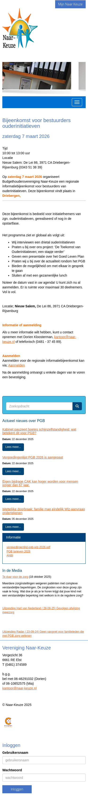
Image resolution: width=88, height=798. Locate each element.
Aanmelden (16, 365)
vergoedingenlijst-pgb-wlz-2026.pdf (28, 547)
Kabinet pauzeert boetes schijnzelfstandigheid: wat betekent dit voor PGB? (39, 431)
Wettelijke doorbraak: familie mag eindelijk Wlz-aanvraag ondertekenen (43, 511)
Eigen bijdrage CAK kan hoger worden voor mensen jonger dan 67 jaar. (40, 483)
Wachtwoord (12, 770)
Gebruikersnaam (15, 752)
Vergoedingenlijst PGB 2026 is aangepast (32, 457)
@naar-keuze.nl (19, 688)
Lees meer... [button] (13, 447)
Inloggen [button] (17, 789)
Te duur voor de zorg (15, 576)
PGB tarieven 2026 (18, 551)
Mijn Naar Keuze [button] (70, 4)
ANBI (10, 555)
